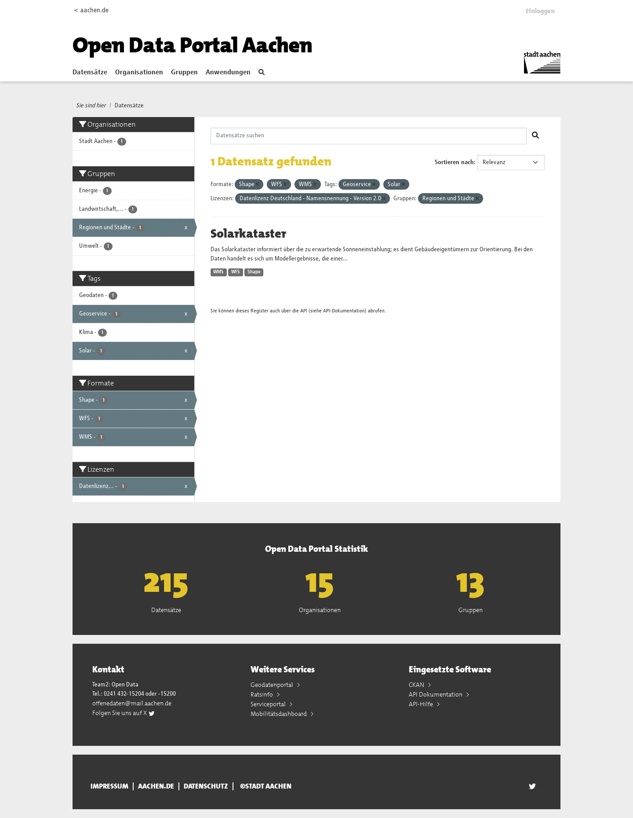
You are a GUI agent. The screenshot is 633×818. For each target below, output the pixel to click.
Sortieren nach (454, 162)
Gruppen (184, 72)
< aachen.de (91, 10)
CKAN (417, 685)
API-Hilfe (421, 704)
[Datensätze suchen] (369, 136)
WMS (218, 272)
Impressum (109, 786)
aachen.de (156, 786)
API (303, 311)
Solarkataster (248, 234)
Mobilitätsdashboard (279, 714)
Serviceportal (269, 704)
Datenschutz (206, 786)
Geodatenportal (273, 685)
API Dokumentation (436, 694)
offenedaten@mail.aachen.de (131, 703)
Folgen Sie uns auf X (123, 713)
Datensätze (90, 72)
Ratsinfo (262, 694)
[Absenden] (535, 136)
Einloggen (540, 11)
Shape (254, 272)
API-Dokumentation (344, 311)
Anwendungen (228, 72)
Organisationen (139, 72)
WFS (235, 272)
